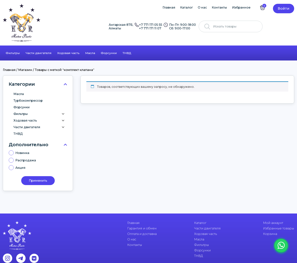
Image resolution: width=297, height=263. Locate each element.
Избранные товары (278, 228)
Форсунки (109, 53)
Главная (169, 7)
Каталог (186, 7)
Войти (283, 8)
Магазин (25, 70)
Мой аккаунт (273, 223)
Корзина (270, 234)
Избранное (241, 7)
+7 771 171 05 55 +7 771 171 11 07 (150, 26)
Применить (38, 180)
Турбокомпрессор (28, 100)
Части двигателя (39, 53)
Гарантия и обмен (142, 228)
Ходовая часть (68, 53)
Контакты (219, 7)
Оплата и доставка (142, 234)
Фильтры (13, 53)
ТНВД (127, 53)
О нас (202, 7)
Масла (90, 53)
